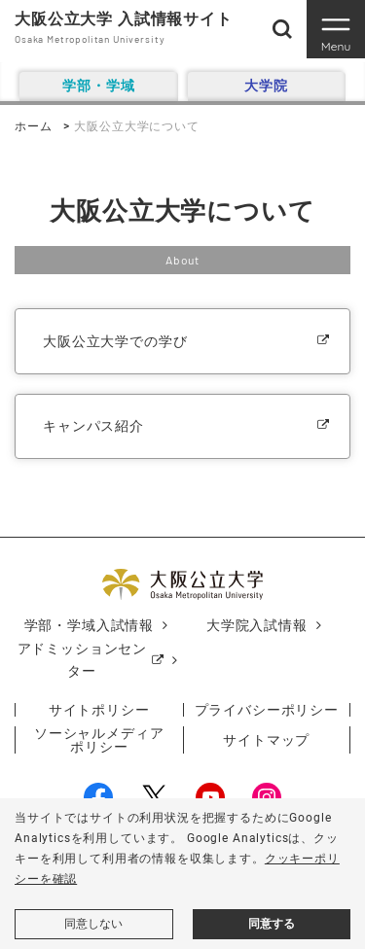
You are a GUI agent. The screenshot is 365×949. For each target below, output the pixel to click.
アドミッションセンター (83, 660)
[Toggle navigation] (336, 29)
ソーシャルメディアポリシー (99, 740)
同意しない (93, 924)
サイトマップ (266, 740)
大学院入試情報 (257, 625)
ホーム (34, 126)
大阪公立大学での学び (115, 341)
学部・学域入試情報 (89, 625)
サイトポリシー (99, 710)
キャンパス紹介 (93, 426)
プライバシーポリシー (267, 710)
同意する (271, 924)
